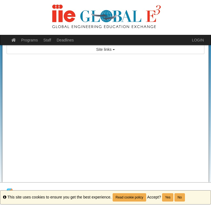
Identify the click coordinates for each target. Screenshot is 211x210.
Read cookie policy (129, 197)
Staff (47, 40)
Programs (29, 40)
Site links (105, 49)
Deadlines (65, 40)
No (179, 197)
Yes (168, 197)
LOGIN (198, 40)
